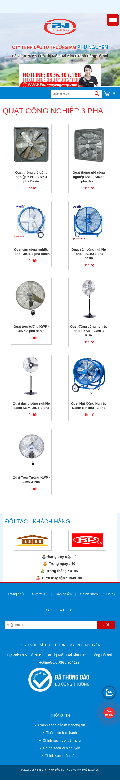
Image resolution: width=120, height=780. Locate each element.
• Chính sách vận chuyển (60, 748)
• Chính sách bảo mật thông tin (60, 725)
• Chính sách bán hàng (60, 756)
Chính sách (89, 594)
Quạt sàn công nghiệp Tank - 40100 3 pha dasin (88, 253)
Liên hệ (31, 188)
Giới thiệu (39, 594)
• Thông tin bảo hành (60, 733)
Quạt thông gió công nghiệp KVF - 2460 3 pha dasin (89, 177)
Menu (113, 20)
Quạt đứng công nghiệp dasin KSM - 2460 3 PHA (88, 331)
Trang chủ (16, 594)
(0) (109, 93)
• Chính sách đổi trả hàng (60, 740)
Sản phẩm (63, 594)
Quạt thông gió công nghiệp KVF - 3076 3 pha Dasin (31, 177)
